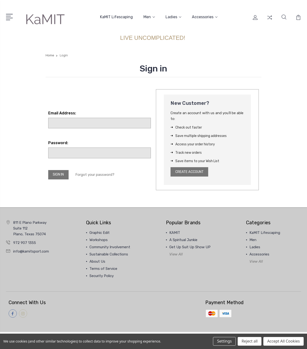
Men (149, 16)
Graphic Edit (99, 233)
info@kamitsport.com (31, 251)
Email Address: (62, 112)
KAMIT (174, 233)
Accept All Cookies (283, 341)
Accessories (205, 16)
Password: (58, 142)
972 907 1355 (24, 243)
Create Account (191, 171)
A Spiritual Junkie (183, 240)
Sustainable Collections (108, 254)
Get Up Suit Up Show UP (190, 247)
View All (176, 254)
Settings (224, 341)
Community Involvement (109, 247)
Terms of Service (103, 269)
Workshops (98, 240)
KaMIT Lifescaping (116, 16)
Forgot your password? (97, 174)
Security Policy (101, 276)
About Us (97, 262)
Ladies (173, 16)
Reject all (250, 341)
